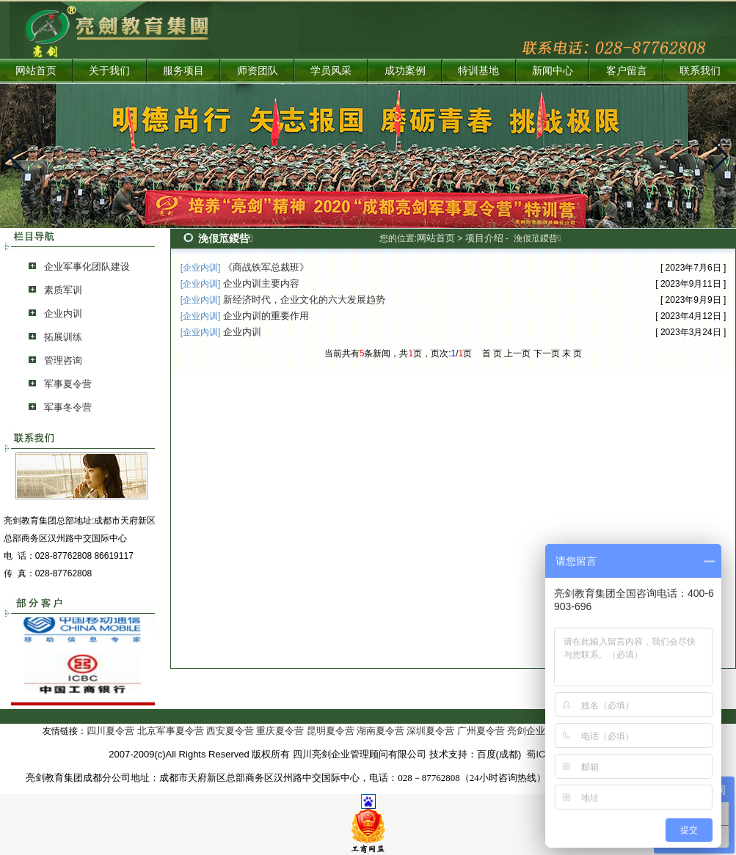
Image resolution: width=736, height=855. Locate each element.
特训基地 (478, 70)
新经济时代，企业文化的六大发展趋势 (304, 299)
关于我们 (109, 70)
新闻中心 (552, 70)
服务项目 (183, 70)
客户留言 (626, 70)
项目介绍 (484, 237)
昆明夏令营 (330, 730)
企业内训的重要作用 (266, 315)
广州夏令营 (481, 730)
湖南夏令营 (380, 730)
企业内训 (63, 313)
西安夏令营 (230, 730)
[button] (17, 156)
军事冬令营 (68, 407)
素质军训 (63, 290)
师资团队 (257, 70)
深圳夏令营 (430, 730)
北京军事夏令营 (170, 730)
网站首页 (36, 70)
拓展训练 (63, 336)
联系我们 (700, 70)
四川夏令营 (110, 730)
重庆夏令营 (280, 730)
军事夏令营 (68, 383)
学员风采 (330, 70)
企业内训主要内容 (261, 283)
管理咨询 (63, 360)
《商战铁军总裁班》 (266, 267)
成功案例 (405, 70)
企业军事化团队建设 (87, 266)
